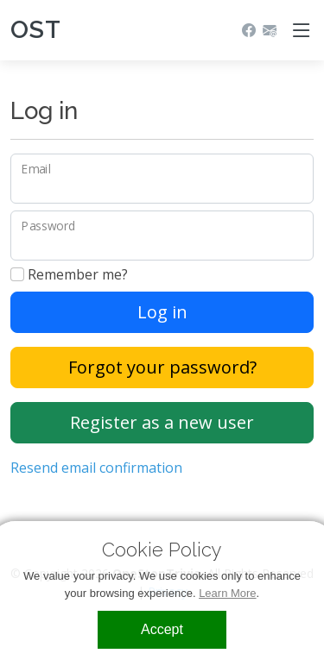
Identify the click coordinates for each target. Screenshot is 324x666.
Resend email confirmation (96, 467)
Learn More (227, 593)
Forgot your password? (162, 367)
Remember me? (69, 274)
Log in (162, 312)
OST (35, 30)
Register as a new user (162, 422)
